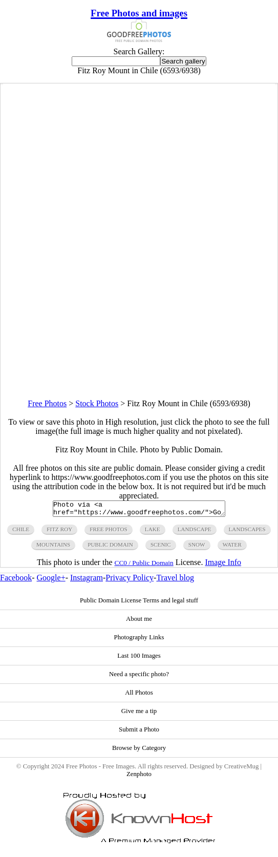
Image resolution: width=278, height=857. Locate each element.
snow (196, 548)
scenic (161, 548)
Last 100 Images (139, 658)
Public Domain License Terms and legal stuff (139, 603)
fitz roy (59, 532)
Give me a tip (139, 714)
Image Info (223, 565)
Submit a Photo (139, 732)
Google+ (51, 580)
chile (20, 532)
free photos (108, 532)
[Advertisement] (139, 327)
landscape (194, 532)
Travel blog (175, 580)
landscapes (247, 532)
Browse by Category (139, 751)
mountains (53, 548)
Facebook (16, 580)
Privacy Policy (129, 580)
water (232, 548)
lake (152, 532)
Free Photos (47, 403)
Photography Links (139, 640)
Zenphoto (139, 777)
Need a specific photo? (139, 677)
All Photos (139, 695)
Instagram (86, 580)
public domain (110, 548)
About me (139, 621)
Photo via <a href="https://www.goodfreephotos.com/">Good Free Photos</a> (139, 510)
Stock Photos (96, 403)
